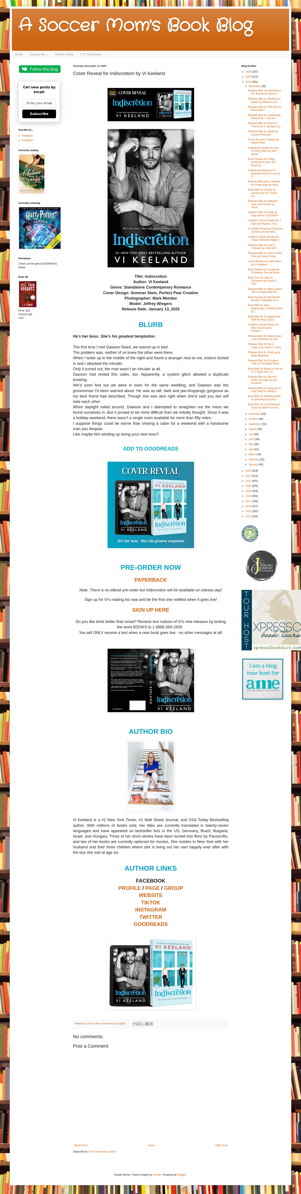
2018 (249, 496)
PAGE (152, 888)
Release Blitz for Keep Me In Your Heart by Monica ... (264, 390)
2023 (249, 470)
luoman (157, 1174)
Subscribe (39, 114)
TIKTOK (150, 902)
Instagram (27, 140)
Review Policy (64, 54)
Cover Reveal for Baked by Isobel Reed (263, 141)
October (254, 418)
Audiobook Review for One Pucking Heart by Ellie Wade (263, 151)
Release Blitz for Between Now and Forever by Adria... (263, 204)
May (251, 444)
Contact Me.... (38, 54)
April (251, 449)
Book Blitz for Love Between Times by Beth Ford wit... (264, 406)
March (253, 454)
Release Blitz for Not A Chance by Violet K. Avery (264, 346)
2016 (249, 506)
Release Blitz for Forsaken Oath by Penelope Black (263, 362)
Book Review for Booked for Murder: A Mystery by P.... (264, 299)
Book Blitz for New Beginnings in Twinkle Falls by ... (265, 308)
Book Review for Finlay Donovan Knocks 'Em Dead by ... (262, 162)
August (253, 429)
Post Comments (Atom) (102, 1151)
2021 (249, 480)
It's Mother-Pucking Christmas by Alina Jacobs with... (265, 230)
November (255, 413)
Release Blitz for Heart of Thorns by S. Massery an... (265, 125)
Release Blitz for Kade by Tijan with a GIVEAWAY (263, 214)
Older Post (221, 1145)
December (255, 86)
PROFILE (129, 888)
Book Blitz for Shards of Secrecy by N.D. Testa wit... (262, 193)
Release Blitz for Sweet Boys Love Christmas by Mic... (264, 338)
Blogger (181, 1174)
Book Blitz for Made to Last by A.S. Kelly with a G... (265, 370)
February (254, 459)
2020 (249, 485)
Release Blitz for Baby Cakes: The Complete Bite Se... (265, 290)
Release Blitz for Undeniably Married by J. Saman (264, 117)
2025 (249, 76)
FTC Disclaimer (90, 54)
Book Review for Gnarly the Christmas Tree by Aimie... (265, 271)
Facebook (27, 135)
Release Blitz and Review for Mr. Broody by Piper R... (264, 92)
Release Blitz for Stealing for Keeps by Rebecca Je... (264, 100)
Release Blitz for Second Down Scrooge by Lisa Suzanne (262, 380)
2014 (249, 516)
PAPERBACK (150, 580)
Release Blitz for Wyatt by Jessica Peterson (263, 133)
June (252, 439)
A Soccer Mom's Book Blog (135, 26)
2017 (249, 501)
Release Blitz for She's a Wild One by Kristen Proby (265, 255)
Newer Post (80, 1145)
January (254, 464)
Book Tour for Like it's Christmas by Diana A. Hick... (262, 281)
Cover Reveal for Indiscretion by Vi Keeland (265, 263)
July (251, 434)
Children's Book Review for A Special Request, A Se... (264, 222)
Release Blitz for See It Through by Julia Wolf (262, 247)
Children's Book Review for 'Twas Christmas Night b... (264, 238)
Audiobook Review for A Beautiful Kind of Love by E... (264, 173)
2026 (249, 71)
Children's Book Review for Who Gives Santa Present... (263, 327)
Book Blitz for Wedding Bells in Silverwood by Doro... (264, 398)
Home (19, 54)
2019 (249, 491)
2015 (249, 511)
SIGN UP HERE (150, 610)
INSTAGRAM (150, 910)
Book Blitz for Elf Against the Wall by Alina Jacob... (264, 318)
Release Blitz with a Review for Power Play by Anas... (264, 183)
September (255, 424)
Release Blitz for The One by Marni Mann (264, 108)
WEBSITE (151, 895)
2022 (249, 475)
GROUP (173, 888)
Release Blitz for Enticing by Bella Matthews (264, 354)
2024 (249, 81)
